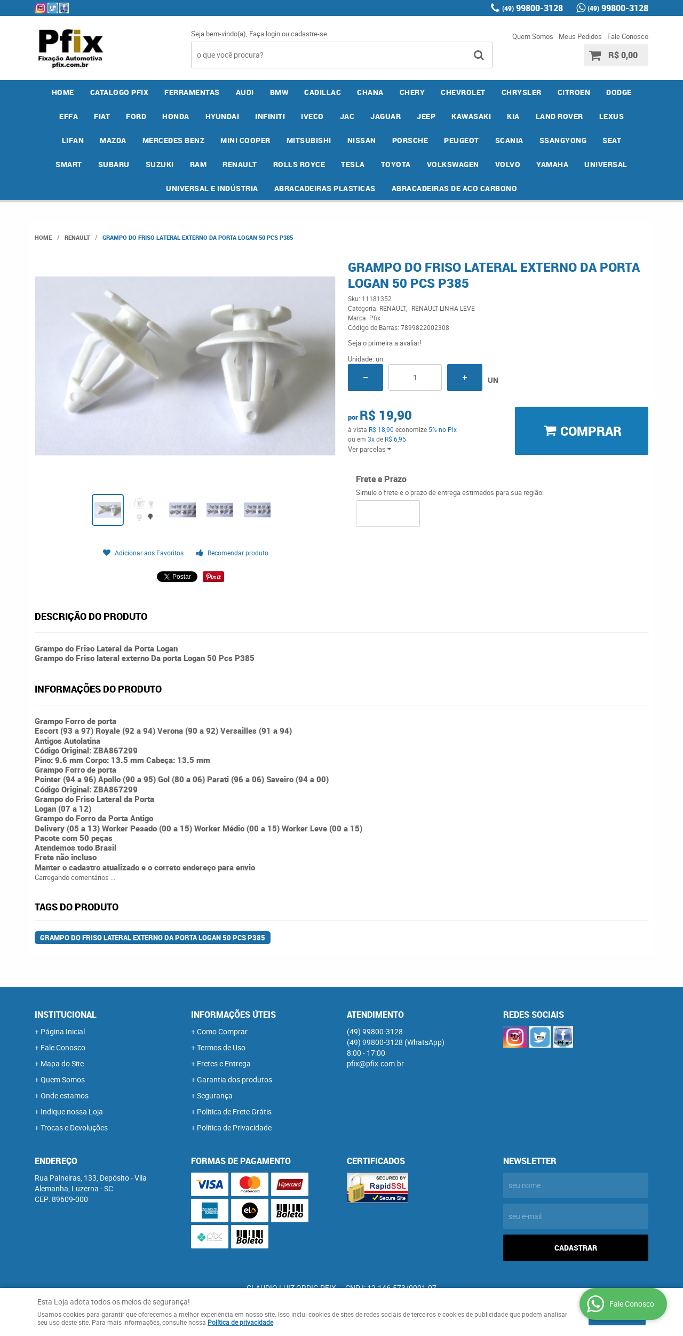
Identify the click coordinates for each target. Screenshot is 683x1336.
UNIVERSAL (606, 164)
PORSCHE (410, 140)
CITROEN (574, 92)
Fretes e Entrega (224, 1063)
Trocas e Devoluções (74, 1127)
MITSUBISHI (309, 140)
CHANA (370, 92)
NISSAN (361, 140)
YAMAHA (552, 164)
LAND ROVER (559, 116)
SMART (68, 164)
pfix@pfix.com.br (375, 1063)
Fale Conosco (627, 36)
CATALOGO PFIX (119, 92)
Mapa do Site (62, 1063)
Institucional (66, 1014)
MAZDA (113, 140)
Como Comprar (222, 1031)
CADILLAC (322, 92)
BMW (279, 92)
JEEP (426, 116)
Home (63, 92)
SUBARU (114, 164)
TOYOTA (396, 164)
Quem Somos (532, 36)
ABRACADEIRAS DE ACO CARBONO (455, 188)
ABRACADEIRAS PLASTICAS (325, 188)
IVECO (312, 116)
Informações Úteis (233, 1014)
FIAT (102, 116)
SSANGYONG (563, 140)
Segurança (215, 1095)
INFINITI (270, 116)
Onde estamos (65, 1095)
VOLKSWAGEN (453, 164)
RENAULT (240, 164)
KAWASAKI (471, 116)
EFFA (68, 116)
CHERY (412, 92)
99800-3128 (532, 8)
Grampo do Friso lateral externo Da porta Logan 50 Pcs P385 (152, 937)
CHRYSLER (522, 92)
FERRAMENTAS (192, 92)
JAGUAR (385, 116)
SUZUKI (160, 164)
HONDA (175, 116)
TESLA (353, 164)
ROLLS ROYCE (299, 164)
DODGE (619, 92)
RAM (198, 164)
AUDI (245, 92)
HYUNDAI (222, 116)
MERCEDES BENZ (173, 140)
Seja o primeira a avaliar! (384, 343)
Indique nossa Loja (72, 1111)
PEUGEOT (461, 140)
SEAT (611, 140)
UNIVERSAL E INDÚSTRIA (212, 188)
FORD (136, 116)
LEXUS (611, 116)
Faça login (264, 33)
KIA (513, 116)
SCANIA (509, 140)
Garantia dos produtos (234, 1079)
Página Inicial (63, 1031)
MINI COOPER (245, 140)
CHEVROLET (463, 92)
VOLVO (508, 164)
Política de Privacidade (234, 1127)
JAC (347, 116)
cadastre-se (309, 33)
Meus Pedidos (580, 36)
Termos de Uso (221, 1047)
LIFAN (73, 140)
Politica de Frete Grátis (234, 1111)
